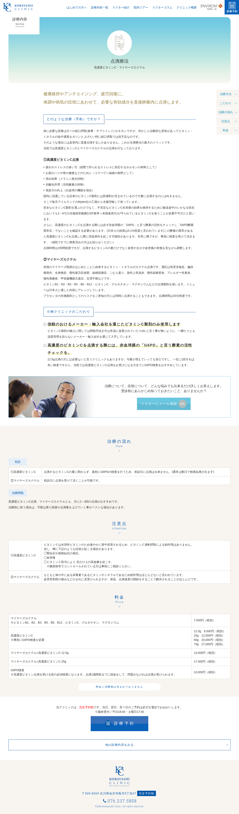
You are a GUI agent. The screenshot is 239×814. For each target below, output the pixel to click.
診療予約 (232, 7)
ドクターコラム (162, 7)
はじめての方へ (77, 7)
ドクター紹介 (121, 7)
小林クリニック (7, 7)
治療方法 (225, 95)
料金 (226, 131)
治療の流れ (225, 113)
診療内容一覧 (99, 7)
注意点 (225, 122)
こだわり (225, 104)
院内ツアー (141, 7)
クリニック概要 (186, 7)
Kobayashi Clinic (23, 7)
